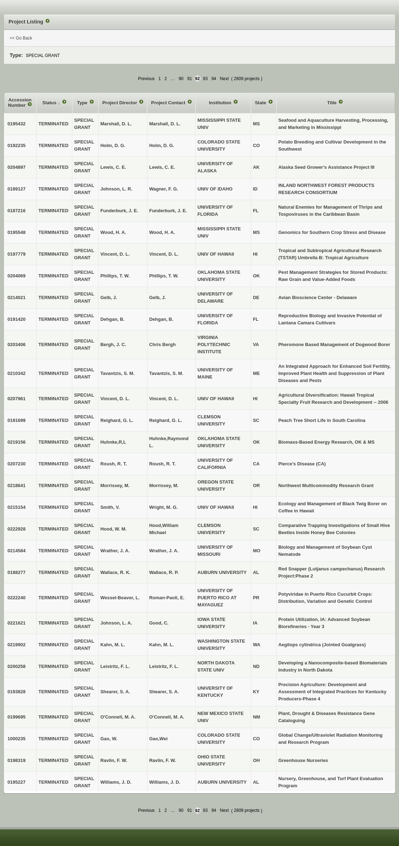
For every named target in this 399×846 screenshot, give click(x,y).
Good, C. (159, 623)
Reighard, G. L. (165, 420)
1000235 (16, 738)
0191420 (16, 319)
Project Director (120, 102)
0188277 (16, 572)
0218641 (16, 485)
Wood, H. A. (162, 232)
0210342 (16, 373)
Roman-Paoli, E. (167, 597)
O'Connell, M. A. (167, 717)
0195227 (16, 782)
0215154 (16, 507)
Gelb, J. (157, 297)
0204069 (16, 275)
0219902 (16, 644)
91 (189, 78)
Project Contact (169, 102)
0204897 (16, 167)
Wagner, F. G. (163, 189)
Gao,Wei (158, 738)
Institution (220, 102)
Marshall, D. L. (165, 123)
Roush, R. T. (162, 463)
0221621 (16, 623)
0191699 (16, 420)
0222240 (16, 597)
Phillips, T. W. (163, 275)
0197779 (16, 254)
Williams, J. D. (164, 782)
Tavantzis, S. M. (166, 373)
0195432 (16, 123)
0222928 (16, 529)
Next (224, 78)
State (261, 102)
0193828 (16, 691)
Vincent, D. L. (163, 254)
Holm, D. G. (161, 145)
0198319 (16, 760)
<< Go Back (21, 38)
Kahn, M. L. (161, 644)
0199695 (16, 717)
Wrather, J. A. (163, 550)
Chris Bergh (162, 344)
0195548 (16, 232)
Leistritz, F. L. (163, 666)
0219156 (16, 442)
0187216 (16, 210)
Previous (146, 78)
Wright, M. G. (163, 507)
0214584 (16, 550)
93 (205, 78)
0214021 (16, 297)
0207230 (16, 463)
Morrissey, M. (163, 485)
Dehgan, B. (161, 319)
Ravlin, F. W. (162, 760)
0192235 (16, 145)
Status (50, 102)
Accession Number (20, 102)
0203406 (16, 344)
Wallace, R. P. (163, 572)
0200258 (16, 666)
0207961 (16, 398)
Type (83, 102)
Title (332, 102)
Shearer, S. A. (164, 691)
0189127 (16, 189)
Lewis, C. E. (162, 167)
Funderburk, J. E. (168, 210)
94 (213, 78)
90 (181, 78)
